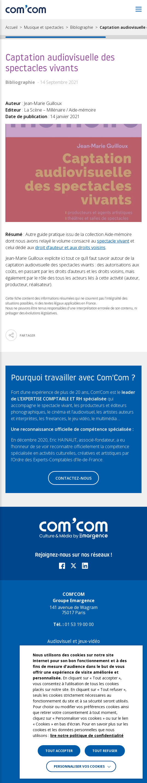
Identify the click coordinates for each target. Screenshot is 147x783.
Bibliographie (81, 27)
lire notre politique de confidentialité (87, 735)
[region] (73, 29)
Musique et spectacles (44, 27)
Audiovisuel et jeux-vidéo (73, 641)
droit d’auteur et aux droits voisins (70, 247)
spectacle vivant (113, 241)
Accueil (11, 27)
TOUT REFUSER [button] (104, 750)
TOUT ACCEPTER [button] (59, 750)
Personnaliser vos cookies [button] (79, 766)
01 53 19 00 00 (79, 624)
